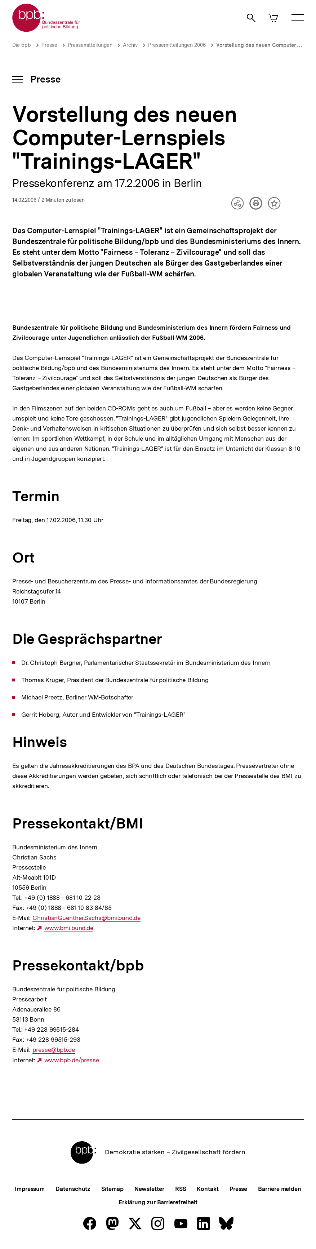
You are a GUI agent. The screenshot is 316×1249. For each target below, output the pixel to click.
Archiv (130, 45)
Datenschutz (72, 1189)
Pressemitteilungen (90, 45)
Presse (49, 45)
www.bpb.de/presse (71, 1060)
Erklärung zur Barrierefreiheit (158, 1202)
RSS (180, 1189)
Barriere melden (279, 1189)
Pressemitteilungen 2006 (177, 45)
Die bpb (21, 45)
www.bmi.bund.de (69, 928)
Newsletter (149, 1189)
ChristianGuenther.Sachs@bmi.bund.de (86, 918)
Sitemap (112, 1189)
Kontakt (207, 1189)
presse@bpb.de (53, 1050)
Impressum (30, 1189)
